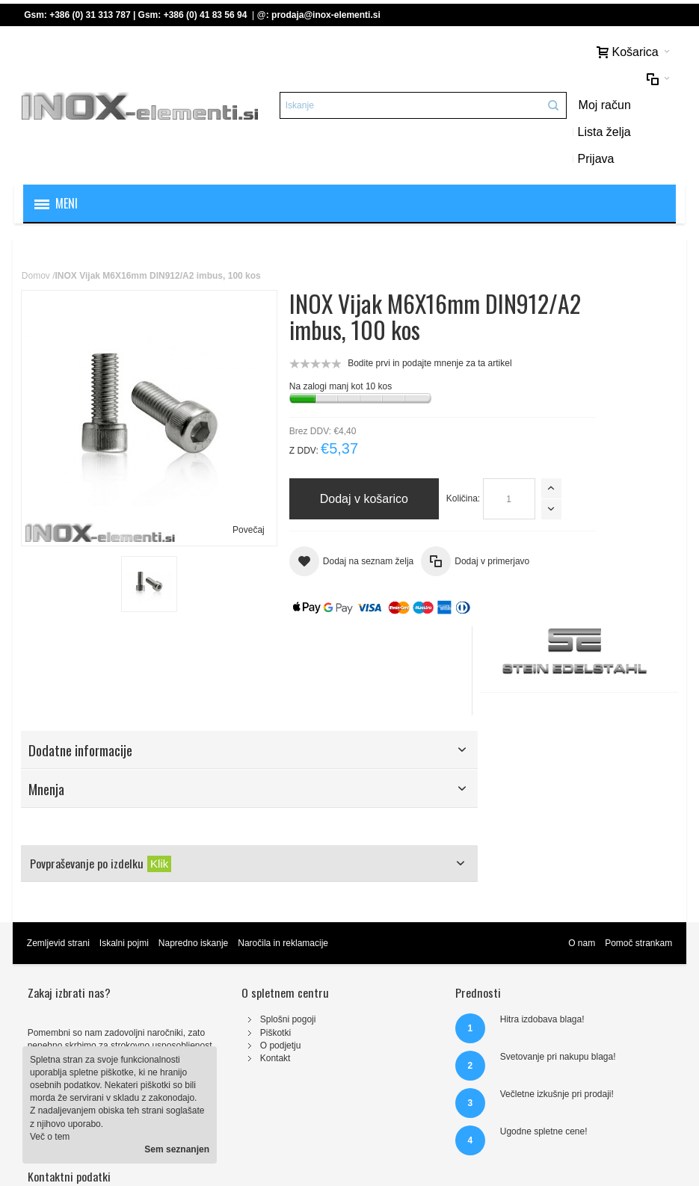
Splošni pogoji (240, 922)
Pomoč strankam (637, 846)
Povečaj (203, 431)
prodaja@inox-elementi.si (327, 15)
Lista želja (610, 79)
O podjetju (232, 947)
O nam (580, 846)
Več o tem (50, 1136)
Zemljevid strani (59, 846)
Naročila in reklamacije (284, 846)
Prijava (539, 106)
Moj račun (548, 79)
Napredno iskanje (195, 846)
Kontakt (227, 960)
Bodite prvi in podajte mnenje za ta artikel (385, 312)
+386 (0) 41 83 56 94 (207, 15)
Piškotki (227, 935)
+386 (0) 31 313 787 (91, 15)
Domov (37, 225)
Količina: (269, 447)
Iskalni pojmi (125, 846)
